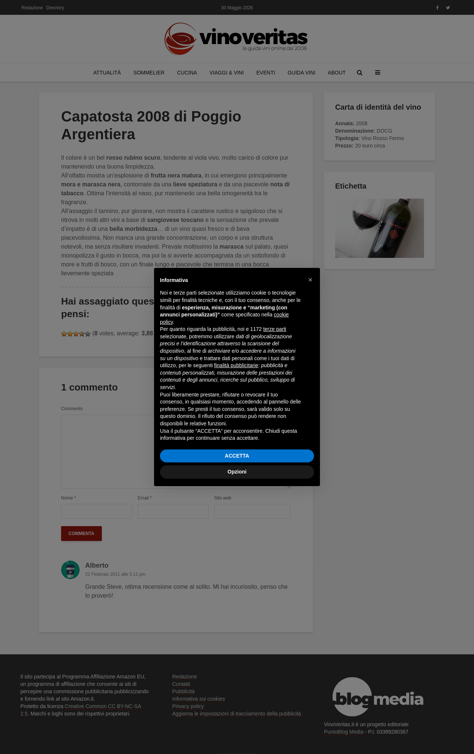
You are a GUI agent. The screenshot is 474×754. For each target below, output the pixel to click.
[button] (310, 280)
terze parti (274, 329)
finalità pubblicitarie (236, 365)
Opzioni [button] (236, 472)
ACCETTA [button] (237, 456)
